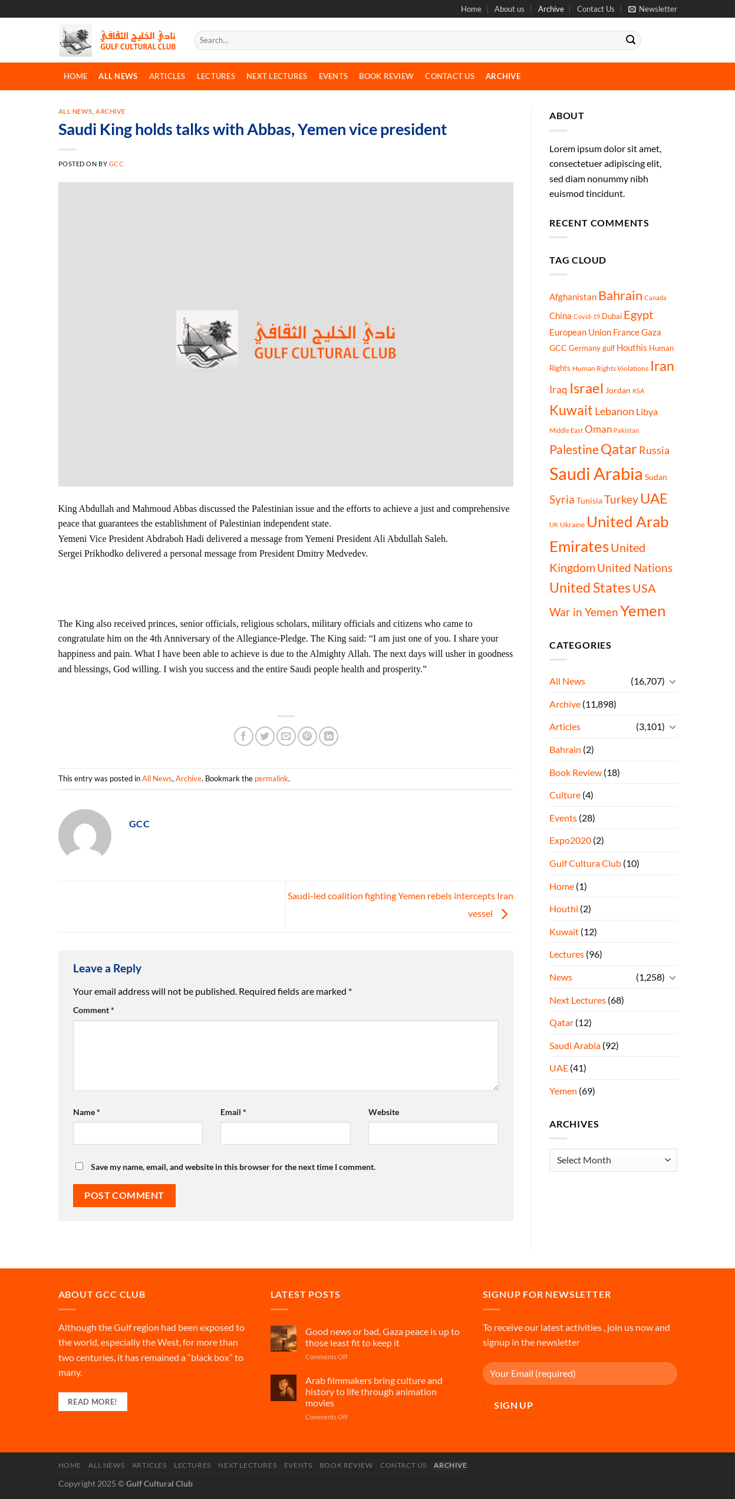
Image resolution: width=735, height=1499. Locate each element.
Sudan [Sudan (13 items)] (656, 477)
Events (333, 76)
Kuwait (564, 931)
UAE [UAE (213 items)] (654, 498)
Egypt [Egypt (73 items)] (638, 314)
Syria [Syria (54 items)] (562, 499)
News (560, 976)
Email (233, 1112)
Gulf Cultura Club (585, 863)
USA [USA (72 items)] (644, 588)
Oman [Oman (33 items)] (598, 429)
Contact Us (596, 9)
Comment (93, 1010)
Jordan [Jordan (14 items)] (618, 390)
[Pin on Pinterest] (307, 736)
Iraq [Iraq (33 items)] (558, 389)
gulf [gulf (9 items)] (608, 348)
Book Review (386, 76)
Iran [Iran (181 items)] (662, 365)
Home (471, 9)
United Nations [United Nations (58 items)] (635, 567)
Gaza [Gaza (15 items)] (651, 332)
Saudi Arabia (575, 1045)
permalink (271, 778)
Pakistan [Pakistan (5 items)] (626, 430)
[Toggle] (672, 681)
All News (117, 76)
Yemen (563, 1090)
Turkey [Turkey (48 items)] (621, 499)
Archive (551, 9)
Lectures (216, 76)
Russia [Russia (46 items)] (654, 449)
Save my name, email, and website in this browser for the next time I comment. (233, 1167)
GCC (116, 163)
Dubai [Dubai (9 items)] (612, 316)
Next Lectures (276, 76)
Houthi (563, 908)
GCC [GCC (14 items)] (558, 348)
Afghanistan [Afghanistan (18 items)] (572, 296)
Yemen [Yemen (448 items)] (642, 610)
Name (86, 1112)
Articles (167, 76)
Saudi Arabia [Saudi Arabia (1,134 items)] (596, 473)
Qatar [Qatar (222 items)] (619, 449)
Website (383, 1112)
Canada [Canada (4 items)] (655, 297)
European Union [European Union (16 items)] (580, 332)
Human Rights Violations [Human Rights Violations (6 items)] (610, 368)
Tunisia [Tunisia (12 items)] (589, 500)
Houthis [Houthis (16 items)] (632, 347)
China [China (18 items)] (560, 315)
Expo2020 (570, 840)
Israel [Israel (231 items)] (586, 387)
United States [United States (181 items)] (590, 587)
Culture (565, 794)
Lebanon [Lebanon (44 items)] (614, 411)
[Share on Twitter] (265, 736)
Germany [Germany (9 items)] (585, 348)
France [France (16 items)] (626, 332)
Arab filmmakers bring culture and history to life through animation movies (374, 1391)
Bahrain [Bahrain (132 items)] (620, 295)
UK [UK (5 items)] (553, 524)
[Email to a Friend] (286, 736)
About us (510, 9)
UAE (558, 1067)
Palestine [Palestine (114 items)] (574, 449)
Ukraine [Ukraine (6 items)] (572, 524)
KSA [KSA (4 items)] (638, 391)
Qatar (561, 1022)
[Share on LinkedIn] (328, 736)
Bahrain (565, 749)
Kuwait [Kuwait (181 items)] (571, 410)
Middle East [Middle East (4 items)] (566, 430)
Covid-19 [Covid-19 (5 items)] (587, 316)
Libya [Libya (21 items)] (647, 411)
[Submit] (631, 41)
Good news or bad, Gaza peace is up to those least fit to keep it (382, 1337)
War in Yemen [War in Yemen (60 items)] (583, 612)
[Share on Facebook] (243, 736)
